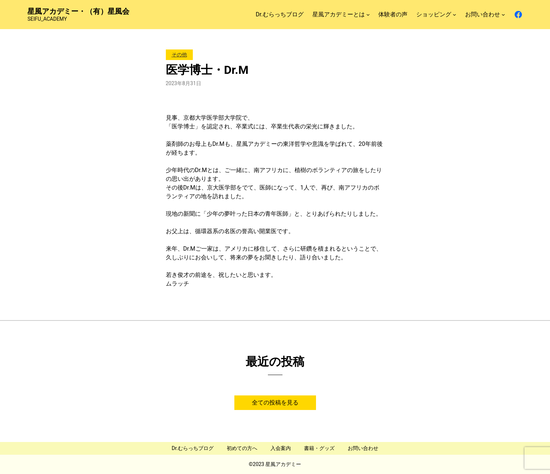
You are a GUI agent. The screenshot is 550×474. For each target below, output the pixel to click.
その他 (179, 54)
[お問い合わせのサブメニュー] (503, 14)
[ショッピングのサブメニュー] (454, 14)
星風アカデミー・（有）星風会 (78, 11)
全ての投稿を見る (275, 402)
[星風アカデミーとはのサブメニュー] (368, 14)
